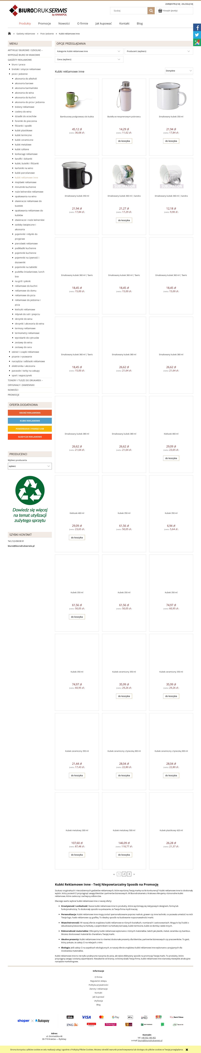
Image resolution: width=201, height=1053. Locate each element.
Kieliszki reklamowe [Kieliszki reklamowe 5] (25, 309)
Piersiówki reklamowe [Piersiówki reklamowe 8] (26, 243)
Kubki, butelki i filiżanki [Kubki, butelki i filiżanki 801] (27, 163)
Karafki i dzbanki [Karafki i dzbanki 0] (23, 158)
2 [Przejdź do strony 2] (124, 874)
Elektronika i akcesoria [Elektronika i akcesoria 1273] (23, 366)
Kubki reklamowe (30, 420)
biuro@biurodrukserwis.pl (150, 1040)
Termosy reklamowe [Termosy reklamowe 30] (25, 328)
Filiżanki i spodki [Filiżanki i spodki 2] (23, 125)
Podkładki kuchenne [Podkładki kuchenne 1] (25, 248)
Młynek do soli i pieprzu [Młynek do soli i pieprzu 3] (27, 314)
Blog (98, 1004)
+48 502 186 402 (148, 1037)
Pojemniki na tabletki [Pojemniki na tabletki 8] (26, 267)
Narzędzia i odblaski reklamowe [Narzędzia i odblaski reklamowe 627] (28, 361)
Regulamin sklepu (98, 981)
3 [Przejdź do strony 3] (129, 874)
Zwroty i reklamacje (99, 988)
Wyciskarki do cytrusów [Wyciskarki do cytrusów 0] (27, 337)
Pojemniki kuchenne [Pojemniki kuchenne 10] (25, 252)
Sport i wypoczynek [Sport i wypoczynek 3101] (22, 375)
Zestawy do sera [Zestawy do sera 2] (23, 347)
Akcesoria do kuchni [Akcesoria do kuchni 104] (25, 97)
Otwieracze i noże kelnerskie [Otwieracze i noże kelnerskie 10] (29, 219)
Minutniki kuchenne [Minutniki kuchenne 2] (25, 186)
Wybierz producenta (17, 460)
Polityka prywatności (98, 984)
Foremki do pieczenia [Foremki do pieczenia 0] (26, 121)
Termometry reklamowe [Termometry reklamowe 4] (27, 333)
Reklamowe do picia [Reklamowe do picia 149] (25, 295)
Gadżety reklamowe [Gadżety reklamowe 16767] (20, 59)
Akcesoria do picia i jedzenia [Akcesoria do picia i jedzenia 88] (30, 102)
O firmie (98, 977)
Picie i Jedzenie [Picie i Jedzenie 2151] (20, 73)
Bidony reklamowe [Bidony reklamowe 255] (24, 106)
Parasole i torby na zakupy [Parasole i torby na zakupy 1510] (26, 370)
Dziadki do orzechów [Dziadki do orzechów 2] (25, 116)
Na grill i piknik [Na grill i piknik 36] (22, 281)
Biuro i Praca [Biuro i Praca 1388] (18, 64)
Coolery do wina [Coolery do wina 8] (23, 111)
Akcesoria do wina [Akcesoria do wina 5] (24, 92)
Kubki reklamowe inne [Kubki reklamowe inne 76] (26, 177)
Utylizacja (98, 1000)
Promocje (13, 394)
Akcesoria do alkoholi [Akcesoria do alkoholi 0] (26, 78)
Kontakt (98, 992)
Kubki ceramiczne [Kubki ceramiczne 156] (24, 139)
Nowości (13, 389)
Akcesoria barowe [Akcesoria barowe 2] (24, 83)
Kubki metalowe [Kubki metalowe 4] (23, 144)
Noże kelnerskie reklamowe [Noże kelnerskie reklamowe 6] (29, 191)
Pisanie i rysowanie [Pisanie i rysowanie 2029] (22, 356)
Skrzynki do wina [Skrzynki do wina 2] (23, 318)
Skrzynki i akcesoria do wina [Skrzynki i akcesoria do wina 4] (29, 323)
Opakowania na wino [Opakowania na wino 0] (25, 196)
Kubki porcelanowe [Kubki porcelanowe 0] (25, 172)
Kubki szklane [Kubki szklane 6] (22, 149)
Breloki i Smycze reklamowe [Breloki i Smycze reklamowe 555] (26, 69)
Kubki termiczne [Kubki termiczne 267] (23, 135)
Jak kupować (98, 996)
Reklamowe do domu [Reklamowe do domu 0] (25, 290)
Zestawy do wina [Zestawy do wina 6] (23, 342)
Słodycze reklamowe (30, 436)
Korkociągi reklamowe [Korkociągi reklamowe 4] (26, 153)
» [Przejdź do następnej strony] (134, 874)
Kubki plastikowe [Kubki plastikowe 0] (23, 130)
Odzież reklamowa (30, 412)
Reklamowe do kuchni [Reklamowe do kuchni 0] (26, 285)
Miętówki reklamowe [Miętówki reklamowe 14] (25, 182)
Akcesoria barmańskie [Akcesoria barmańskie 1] (26, 88)
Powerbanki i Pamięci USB (30, 428)
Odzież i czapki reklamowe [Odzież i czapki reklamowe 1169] (25, 351)
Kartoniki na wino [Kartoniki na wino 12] (24, 168)
